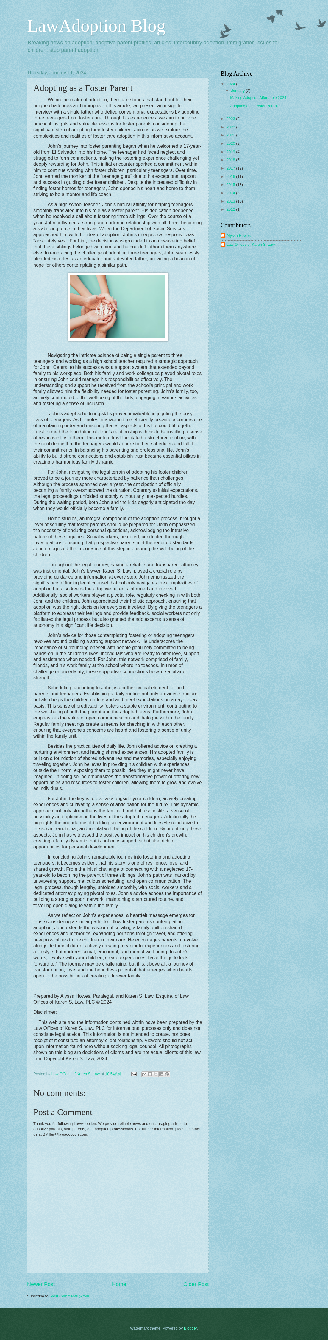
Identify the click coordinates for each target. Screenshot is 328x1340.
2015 (231, 184)
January (238, 90)
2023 (231, 118)
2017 (231, 168)
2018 (231, 160)
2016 (231, 176)
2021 (231, 135)
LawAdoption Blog (96, 25)
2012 (231, 209)
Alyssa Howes (239, 235)
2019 (231, 152)
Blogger (190, 1328)
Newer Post (41, 1284)
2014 (231, 193)
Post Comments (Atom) (70, 1296)
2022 (231, 127)
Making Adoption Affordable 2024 (258, 97)
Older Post (196, 1284)
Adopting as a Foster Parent (254, 106)
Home (119, 1284)
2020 (231, 143)
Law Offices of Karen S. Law (251, 244)
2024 (231, 84)
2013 (231, 201)
